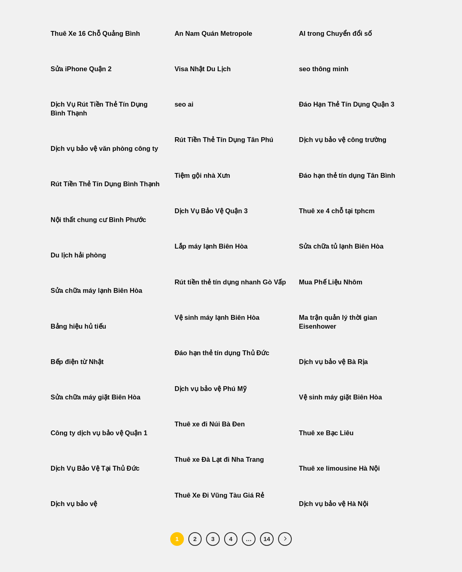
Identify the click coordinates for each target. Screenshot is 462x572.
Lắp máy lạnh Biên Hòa (211, 246)
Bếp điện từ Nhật (77, 362)
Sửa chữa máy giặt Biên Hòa (96, 397)
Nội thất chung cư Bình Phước (98, 220)
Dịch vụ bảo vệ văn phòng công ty (104, 148)
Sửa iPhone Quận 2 (82, 69)
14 (267, 538)
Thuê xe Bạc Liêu (326, 433)
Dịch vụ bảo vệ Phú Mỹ (210, 389)
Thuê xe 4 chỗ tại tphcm (337, 211)
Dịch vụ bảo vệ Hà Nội (334, 504)
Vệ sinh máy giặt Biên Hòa (341, 397)
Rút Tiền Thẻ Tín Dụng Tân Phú (224, 140)
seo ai (184, 104)
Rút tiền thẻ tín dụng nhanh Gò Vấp (230, 282)
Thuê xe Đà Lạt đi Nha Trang (219, 459)
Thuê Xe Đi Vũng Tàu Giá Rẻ (219, 495)
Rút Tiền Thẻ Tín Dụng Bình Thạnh (106, 184)
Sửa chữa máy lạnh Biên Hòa (96, 290)
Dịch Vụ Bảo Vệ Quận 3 (211, 211)
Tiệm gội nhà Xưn (202, 175)
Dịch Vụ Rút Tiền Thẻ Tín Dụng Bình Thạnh (99, 109)
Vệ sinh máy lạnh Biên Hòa (217, 317)
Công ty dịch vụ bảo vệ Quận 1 (99, 433)
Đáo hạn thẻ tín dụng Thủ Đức (222, 353)
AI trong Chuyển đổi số (335, 33)
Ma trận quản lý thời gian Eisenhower (338, 322)
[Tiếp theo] (285, 539)
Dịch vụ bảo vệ (74, 504)
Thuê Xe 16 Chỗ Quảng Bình (95, 33)
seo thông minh (324, 69)
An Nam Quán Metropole (213, 33)
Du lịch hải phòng (78, 255)
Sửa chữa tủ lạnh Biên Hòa (341, 246)
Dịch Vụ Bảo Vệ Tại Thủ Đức (95, 468)
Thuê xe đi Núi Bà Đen (210, 424)
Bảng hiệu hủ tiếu (78, 326)
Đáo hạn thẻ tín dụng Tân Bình (347, 175)
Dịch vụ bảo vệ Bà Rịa (333, 362)
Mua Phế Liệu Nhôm (331, 282)
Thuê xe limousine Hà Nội (339, 468)
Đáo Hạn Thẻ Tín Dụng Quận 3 (346, 104)
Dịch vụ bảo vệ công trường (343, 140)
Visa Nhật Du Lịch (203, 69)
